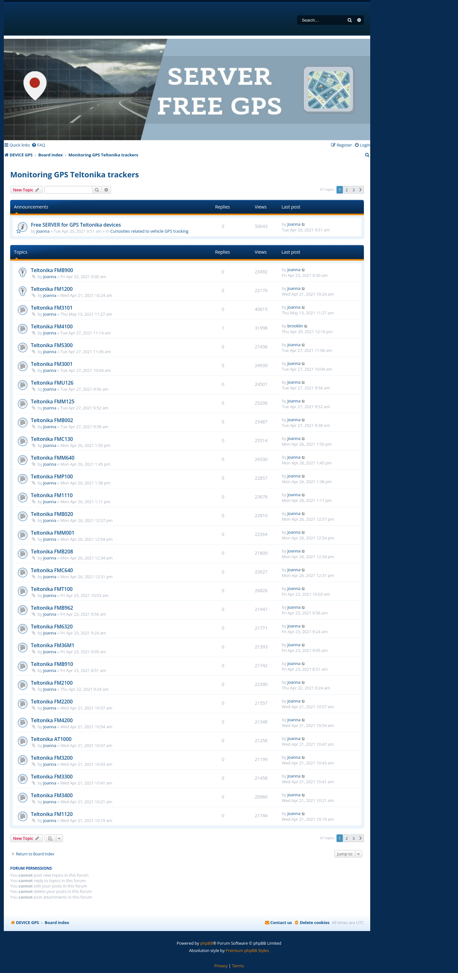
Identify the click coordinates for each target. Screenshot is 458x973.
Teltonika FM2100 (52, 682)
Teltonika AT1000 (51, 739)
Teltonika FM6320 (52, 626)
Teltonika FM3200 (52, 757)
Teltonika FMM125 (52, 401)
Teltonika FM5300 (52, 345)
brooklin (295, 326)
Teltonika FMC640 (52, 570)
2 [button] (346, 190)
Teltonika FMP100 (52, 476)
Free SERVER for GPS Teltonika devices (76, 224)
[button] (360, 190)
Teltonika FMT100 (52, 589)
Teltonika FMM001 (52, 532)
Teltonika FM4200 (52, 720)
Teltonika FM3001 (52, 363)
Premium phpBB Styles (247, 950)
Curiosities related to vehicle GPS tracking (149, 231)
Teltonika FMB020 (52, 513)
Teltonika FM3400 (52, 795)
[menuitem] (38, 145)
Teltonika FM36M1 (52, 645)
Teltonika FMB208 (52, 551)
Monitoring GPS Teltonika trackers (74, 174)
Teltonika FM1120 (52, 814)
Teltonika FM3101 (52, 307)
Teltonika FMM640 (52, 457)
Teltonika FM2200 (52, 701)
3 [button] (353, 190)
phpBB (206, 943)
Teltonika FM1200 (52, 288)
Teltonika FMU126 (52, 382)
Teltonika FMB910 (52, 664)
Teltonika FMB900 (52, 270)
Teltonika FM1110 (52, 495)
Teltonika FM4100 (52, 326)
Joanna (43, 231)
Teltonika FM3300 (52, 776)
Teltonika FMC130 (52, 438)
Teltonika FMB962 (52, 607)
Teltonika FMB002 (52, 420)
